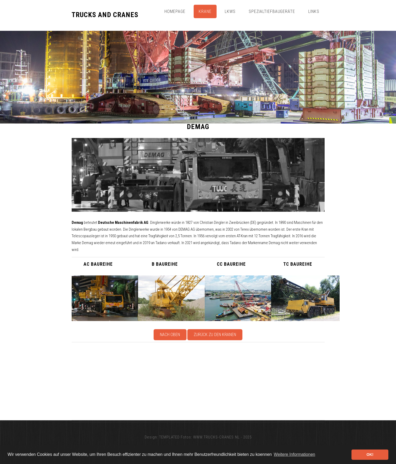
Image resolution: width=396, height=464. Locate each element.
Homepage (174, 11)
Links (313, 11)
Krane (205, 11)
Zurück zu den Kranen (215, 334)
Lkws (230, 11)
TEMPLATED (169, 437)
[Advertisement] (230, 381)
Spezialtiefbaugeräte (272, 11)
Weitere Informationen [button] (294, 454)
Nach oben (170, 334)
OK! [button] (369, 454)
